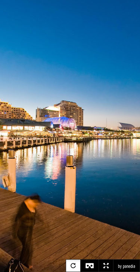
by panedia (126, 266)
